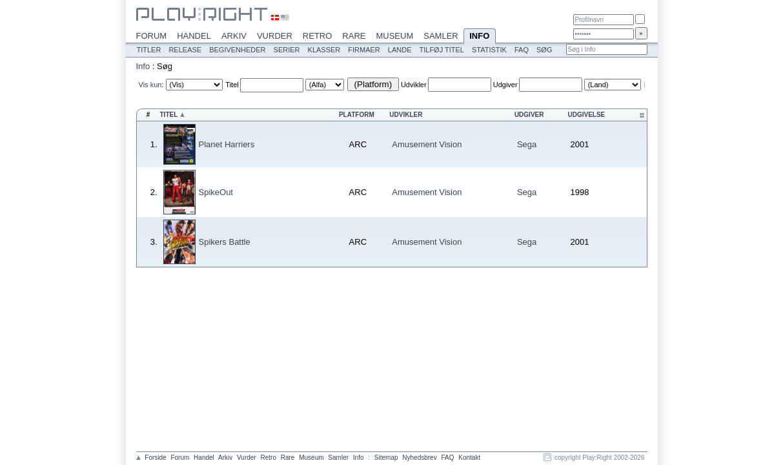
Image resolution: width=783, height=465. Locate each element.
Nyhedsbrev (419, 457)
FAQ (521, 50)
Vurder (274, 36)
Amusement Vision (427, 144)
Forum (151, 36)
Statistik (489, 50)
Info (479, 37)
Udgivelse (586, 114)
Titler (149, 50)
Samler (440, 36)
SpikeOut (216, 192)
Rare (353, 36)
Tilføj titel (441, 50)
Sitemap (386, 457)
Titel (231, 84)
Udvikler (414, 84)
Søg (544, 50)
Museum (394, 36)
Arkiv (234, 36)
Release (184, 50)
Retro (317, 36)
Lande (400, 50)
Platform (356, 114)
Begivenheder (237, 50)
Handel (194, 36)
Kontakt (469, 457)
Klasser (324, 50)
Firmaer (364, 50)
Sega (526, 144)
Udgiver (505, 84)
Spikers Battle (224, 242)
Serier (287, 50)
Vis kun (150, 84)
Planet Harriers (227, 144)
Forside (155, 457)
